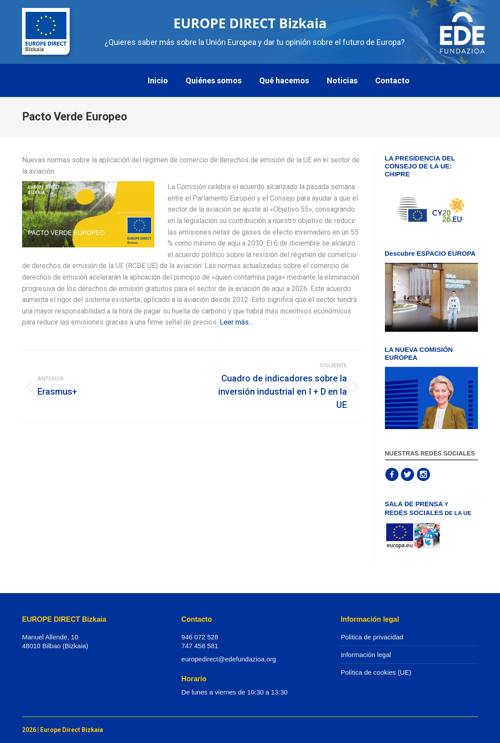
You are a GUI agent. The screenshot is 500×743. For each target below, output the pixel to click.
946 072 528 (199, 637)
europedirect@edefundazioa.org (228, 659)
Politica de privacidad (372, 637)
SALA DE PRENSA (414, 504)
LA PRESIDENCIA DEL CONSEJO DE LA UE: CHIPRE (420, 166)
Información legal (366, 654)
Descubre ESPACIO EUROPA (430, 253)
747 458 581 (199, 646)
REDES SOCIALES (414, 512)
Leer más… (236, 322)
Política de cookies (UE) (376, 672)
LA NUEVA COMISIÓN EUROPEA (419, 353)
